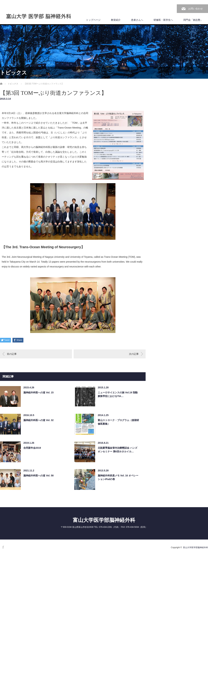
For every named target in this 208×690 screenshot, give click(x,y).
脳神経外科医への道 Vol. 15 (38, 392)
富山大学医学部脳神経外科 (104, 520)
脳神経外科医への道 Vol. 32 (38, 420)
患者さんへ (137, 20)
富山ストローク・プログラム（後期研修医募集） (118, 422)
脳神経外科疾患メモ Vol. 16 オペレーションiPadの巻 (118, 477)
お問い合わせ (195, 8)
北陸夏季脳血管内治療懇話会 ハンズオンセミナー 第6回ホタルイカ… (117, 449)
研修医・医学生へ (163, 20)
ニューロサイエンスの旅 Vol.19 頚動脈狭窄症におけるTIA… (118, 394)
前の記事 (12, 354)
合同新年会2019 (32, 447)
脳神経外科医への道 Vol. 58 (38, 475)
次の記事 (134, 354)
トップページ (93, 20)
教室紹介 (116, 20)
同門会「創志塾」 (193, 20)
